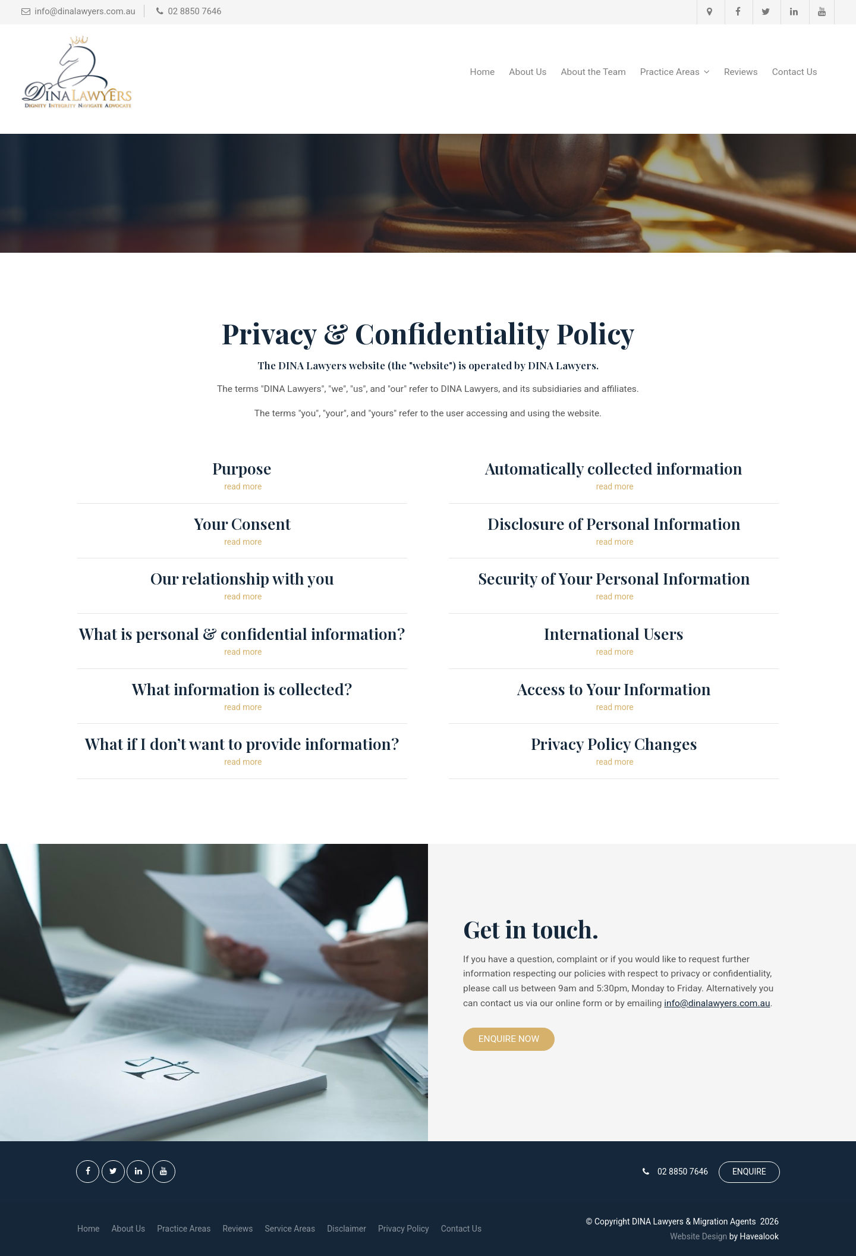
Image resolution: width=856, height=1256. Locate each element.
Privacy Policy (403, 1228)
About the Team (593, 72)
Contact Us (794, 72)
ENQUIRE (749, 1171)
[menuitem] (88, 1229)
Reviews (741, 72)
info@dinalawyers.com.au (717, 1003)
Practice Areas (670, 72)
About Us (527, 72)
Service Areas (290, 1228)
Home (482, 72)
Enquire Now (509, 1039)
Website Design (698, 1236)
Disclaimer (346, 1228)
